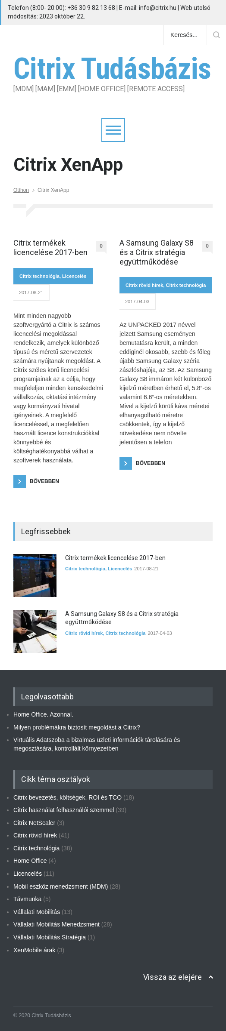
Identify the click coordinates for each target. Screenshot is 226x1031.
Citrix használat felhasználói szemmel (63, 809)
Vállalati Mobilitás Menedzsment (56, 924)
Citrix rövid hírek (144, 285)
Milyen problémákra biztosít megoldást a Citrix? (76, 727)
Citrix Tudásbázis (112, 69)
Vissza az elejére (172, 977)
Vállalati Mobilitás (36, 911)
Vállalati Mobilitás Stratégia (49, 937)
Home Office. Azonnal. (43, 714)
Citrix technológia (39, 276)
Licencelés (74, 276)
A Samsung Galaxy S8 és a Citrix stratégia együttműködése (156, 252)
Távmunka (27, 899)
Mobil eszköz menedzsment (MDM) (60, 886)
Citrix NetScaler (34, 822)
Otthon (21, 190)
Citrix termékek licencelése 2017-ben (50, 247)
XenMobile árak (34, 950)
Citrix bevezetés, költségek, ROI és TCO (67, 797)
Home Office (30, 860)
